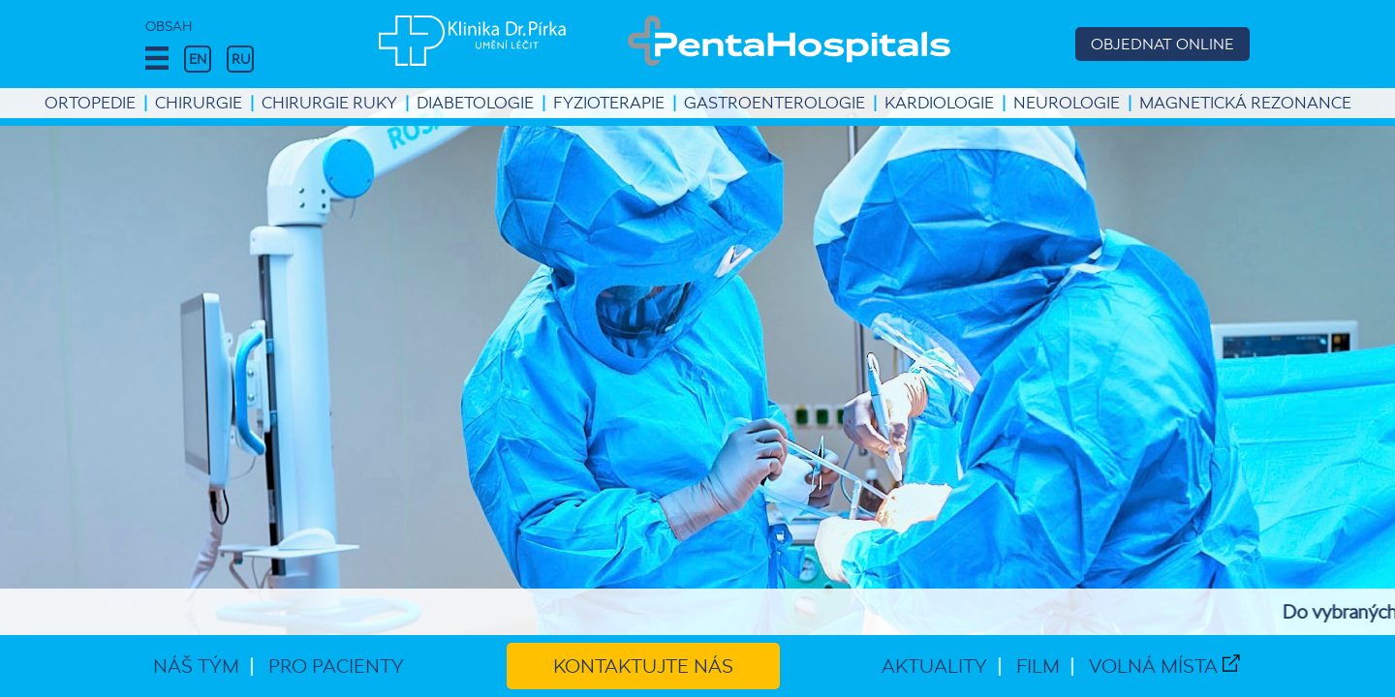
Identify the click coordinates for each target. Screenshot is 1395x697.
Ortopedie (90, 102)
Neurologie (1066, 102)
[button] (157, 59)
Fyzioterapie (609, 102)
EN (197, 59)
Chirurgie (198, 102)
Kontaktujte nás (643, 666)
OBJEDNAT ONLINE (1162, 44)
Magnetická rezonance (1245, 102)
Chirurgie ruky (329, 102)
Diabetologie (475, 102)
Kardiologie (939, 102)
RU (241, 59)
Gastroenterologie (774, 102)
